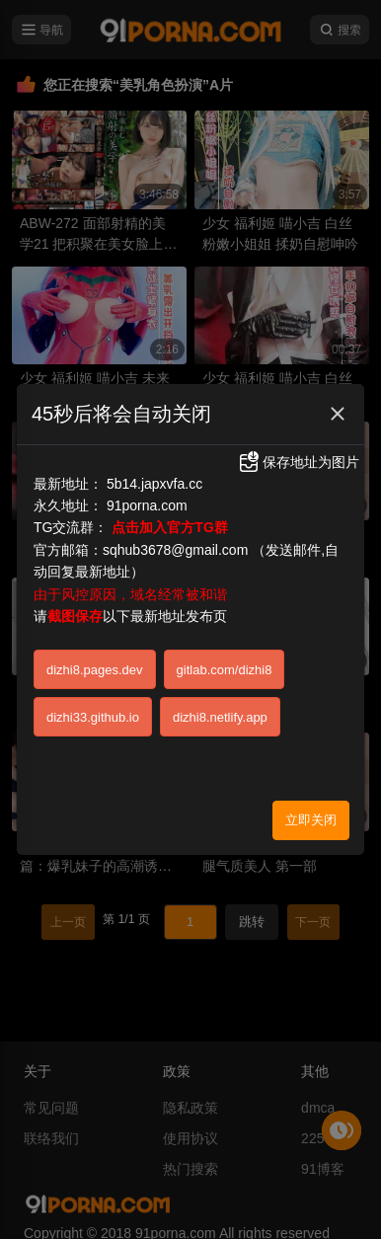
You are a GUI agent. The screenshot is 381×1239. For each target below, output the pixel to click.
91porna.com (147, 503)
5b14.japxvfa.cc (154, 481)
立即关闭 (311, 817)
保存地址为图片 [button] (298, 460)
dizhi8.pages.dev (94, 666)
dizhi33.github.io (92, 714)
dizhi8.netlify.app (220, 714)
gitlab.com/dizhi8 (224, 666)
